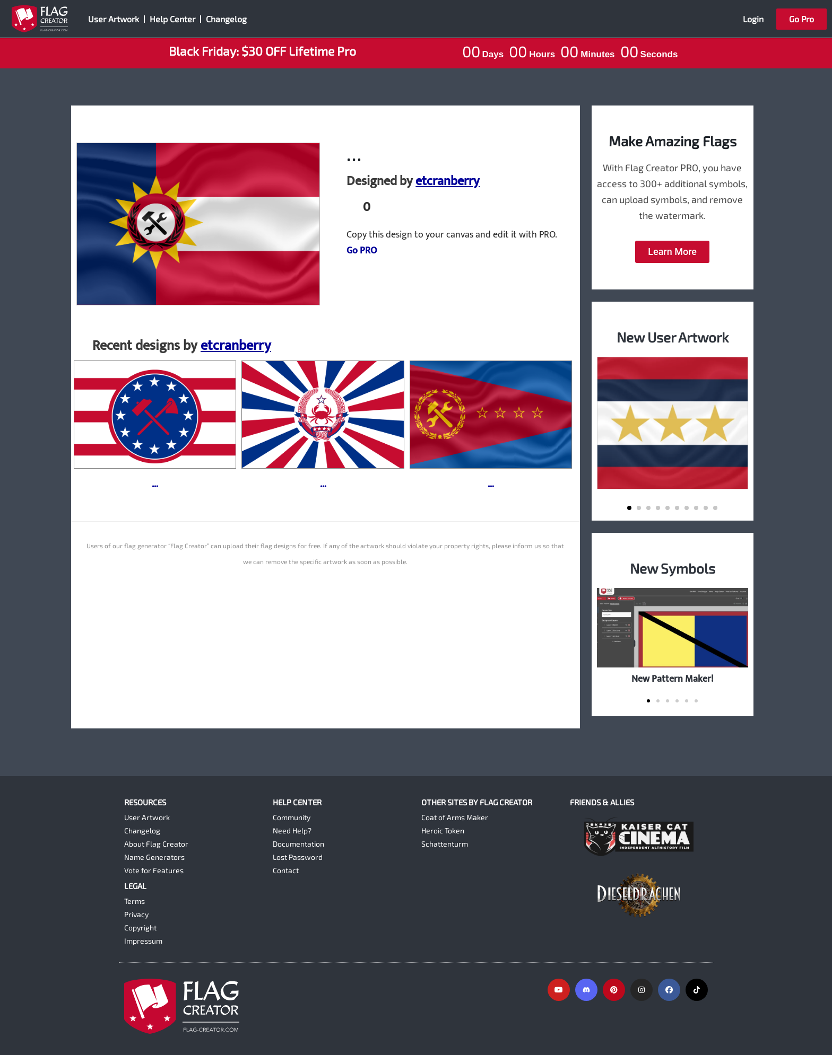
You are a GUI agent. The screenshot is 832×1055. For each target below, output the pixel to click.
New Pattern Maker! (672, 679)
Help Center (172, 19)
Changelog (226, 19)
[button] (629, 508)
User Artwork (113, 19)
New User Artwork (673, 337)
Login (753, 19)
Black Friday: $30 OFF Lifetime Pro (262, 50)
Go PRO (361, 251)
